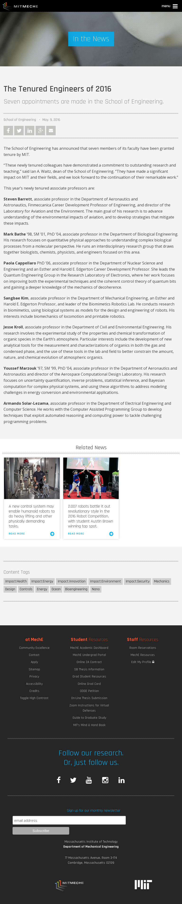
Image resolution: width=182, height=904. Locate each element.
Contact (34, 655)
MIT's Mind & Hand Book (89, 725)
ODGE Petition (89, 691)
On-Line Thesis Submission (89, 698)
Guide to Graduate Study (89, 718)
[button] (170, 7)
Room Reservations (142, 648)
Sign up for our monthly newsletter (93, 810)
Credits (34, 691)
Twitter (19, 130)
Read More (32, 533)
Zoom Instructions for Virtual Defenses (89, 708)
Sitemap (34, 669)
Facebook (8, 130)
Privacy (34, 676)
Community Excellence (34, 648)
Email (51, 130)
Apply (34, 662)
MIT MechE (20, 7)
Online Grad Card (89, 684)
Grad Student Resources (89, 676)
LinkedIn (29, 130)
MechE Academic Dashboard (89, 648)
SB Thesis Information (89, 669)
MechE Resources (143, 655)
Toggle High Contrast (34, 698)
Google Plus (40, 130)
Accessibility (34, 684)
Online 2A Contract (89, 662)
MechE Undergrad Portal (89, 655)
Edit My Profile (142, 662)
